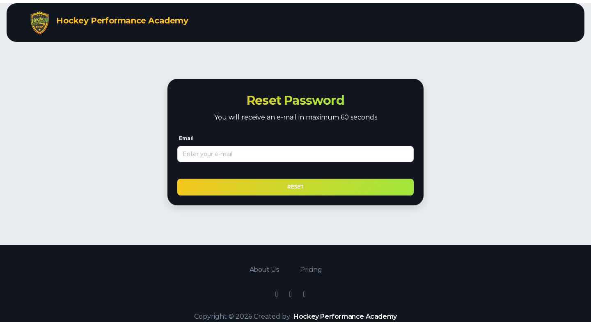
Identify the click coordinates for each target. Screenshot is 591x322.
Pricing (311, 270)
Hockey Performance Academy (345, 316)
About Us (265, 270)
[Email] (295, 154)
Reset (295, 187)
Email (186, 138)
